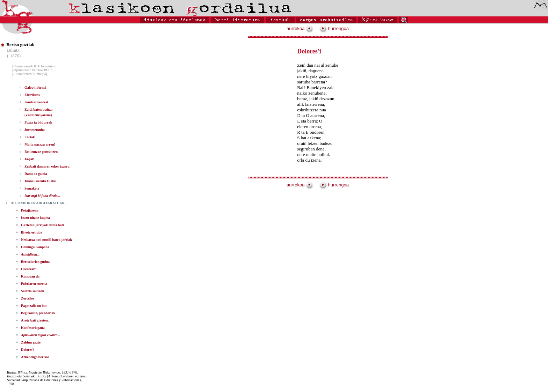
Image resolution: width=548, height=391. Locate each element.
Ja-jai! (29, 159)
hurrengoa (334, 28)
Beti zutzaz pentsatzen (41, 152)
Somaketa (31, 188)
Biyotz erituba (31, 232)
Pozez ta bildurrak (38, 122)
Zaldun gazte (31, 342)
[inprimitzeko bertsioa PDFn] (32, 70)
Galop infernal (35, 87)
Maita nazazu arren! (39, 144)
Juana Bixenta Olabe (40, 181)
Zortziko (27, 298)
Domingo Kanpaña (35, 247)
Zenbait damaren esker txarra (47, 166)
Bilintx (13, 50)
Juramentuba (34, 130)
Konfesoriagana (33, 328)
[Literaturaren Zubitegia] (29, 74)
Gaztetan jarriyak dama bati (42, 225)
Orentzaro (28, 269)
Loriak (29, 137)
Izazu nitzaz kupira (35, 218)
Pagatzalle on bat (33, 306)
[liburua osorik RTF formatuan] (34, 66)
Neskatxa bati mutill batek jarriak (46, 240)
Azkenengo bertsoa (35, 357)
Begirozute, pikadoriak (38, 313)
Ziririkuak (32, 95)
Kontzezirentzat (36, 102)
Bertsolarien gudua (35, 262)
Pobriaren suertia (34, 284)
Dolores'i (27, 350)
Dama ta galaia (35, 174)
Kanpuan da (30, 276)
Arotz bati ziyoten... (35, 320)
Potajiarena (29, 210)
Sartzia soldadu (32, 291)
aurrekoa (300, 28)
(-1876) (14, 55)
